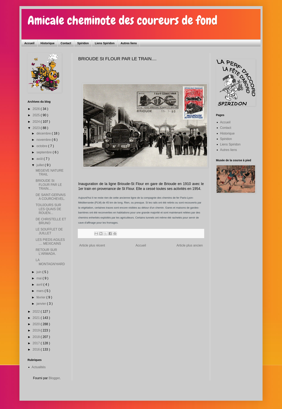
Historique (47, 43)
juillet (40, 165)
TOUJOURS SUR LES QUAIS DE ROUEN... (48, 208)
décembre (44, 133)
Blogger (54, 378)
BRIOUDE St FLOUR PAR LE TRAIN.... (49, 184)
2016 (37, 349)
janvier (41, 303)
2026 (37, 109)
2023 (37, 128)
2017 (37, 343)
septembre (44, 152)
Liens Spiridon (104, 43)
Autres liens (129, 43)
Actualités (39, 367)
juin (39, 272)
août (40, 158)
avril (39, 284)
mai (39, 278)
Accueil (29, 43)
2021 (37, 318)
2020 (37, 324)
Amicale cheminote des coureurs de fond (122, 20)
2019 (37, 330)
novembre (44, 139)
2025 (37, 115)
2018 (37, 337)
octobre (42, 146)
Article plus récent (92, 245)
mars (40, 291)
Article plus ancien (189, 245)
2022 (37, 311)
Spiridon (83, 43)
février (41, 297)
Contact (66, 43)
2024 (37, 121)
